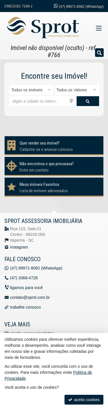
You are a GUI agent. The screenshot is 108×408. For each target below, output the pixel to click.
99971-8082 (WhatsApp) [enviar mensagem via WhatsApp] (81, 7)
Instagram (19, 247)
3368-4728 (24, 278)
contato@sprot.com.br (30, 297)
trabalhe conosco (25, 307)
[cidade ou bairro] (43, 101)
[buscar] (88, 101)
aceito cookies (84, 399)
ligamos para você (26, 287)
